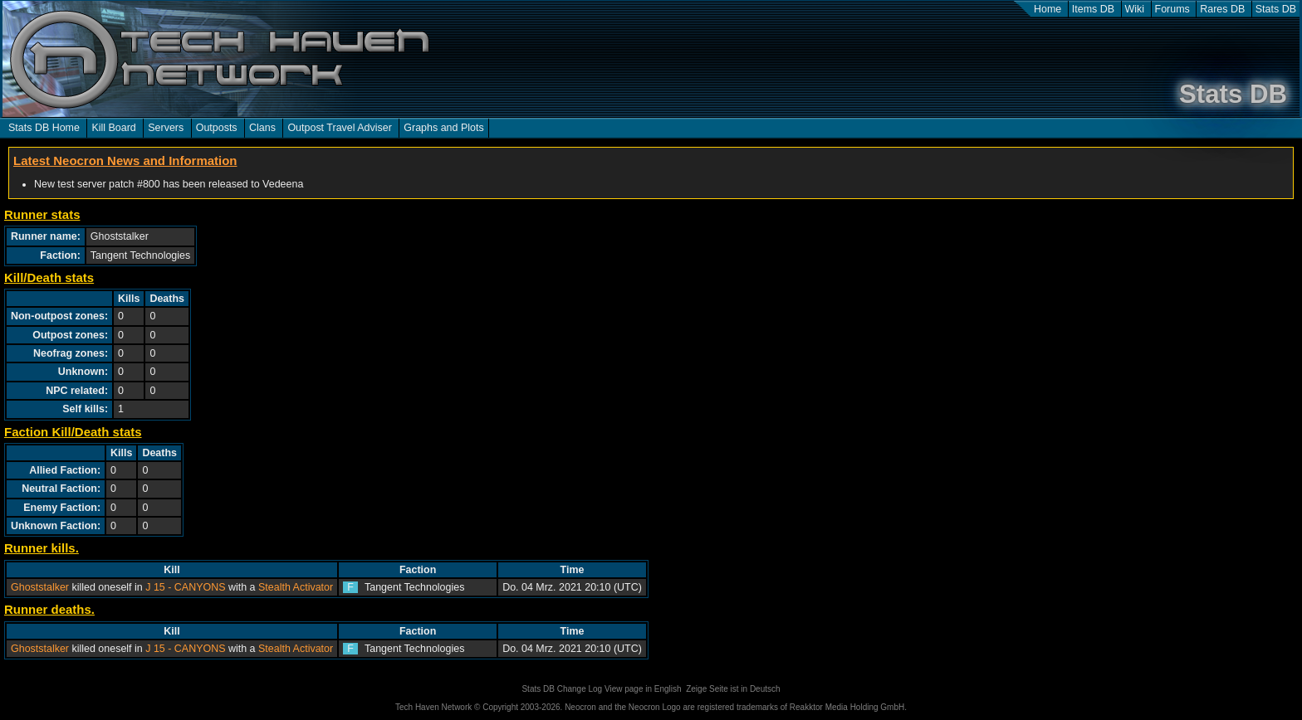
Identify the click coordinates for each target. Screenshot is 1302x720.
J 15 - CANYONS (185, 587)
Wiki (1135, 9)
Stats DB (1276, 9)
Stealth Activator (295, 587)
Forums (1172, 9)
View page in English (643, 688)
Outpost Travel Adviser (339, 128)
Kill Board (113, 128)
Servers (166, 128)
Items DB (1093, 9)
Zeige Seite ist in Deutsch (733, 688)
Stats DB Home (44, 128)
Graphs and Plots (443, 128)
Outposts (216, 128)
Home (1047, 9)
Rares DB (1222, 9)
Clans (262, 128)
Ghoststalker (40, 587)
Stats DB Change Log (561, 688)
